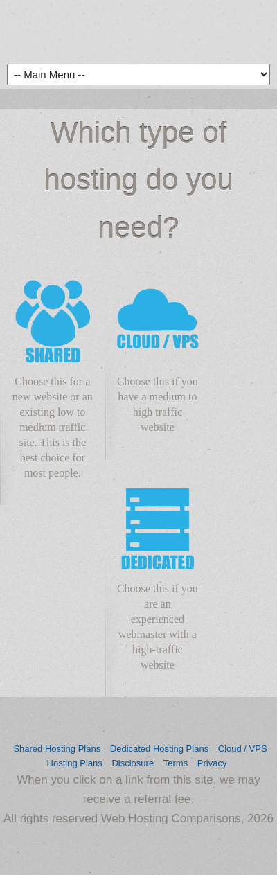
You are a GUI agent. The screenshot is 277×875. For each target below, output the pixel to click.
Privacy (212, 763)
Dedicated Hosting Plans (159, 748)
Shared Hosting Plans (56, 748)
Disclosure (132, 763)
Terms (175, 763)
